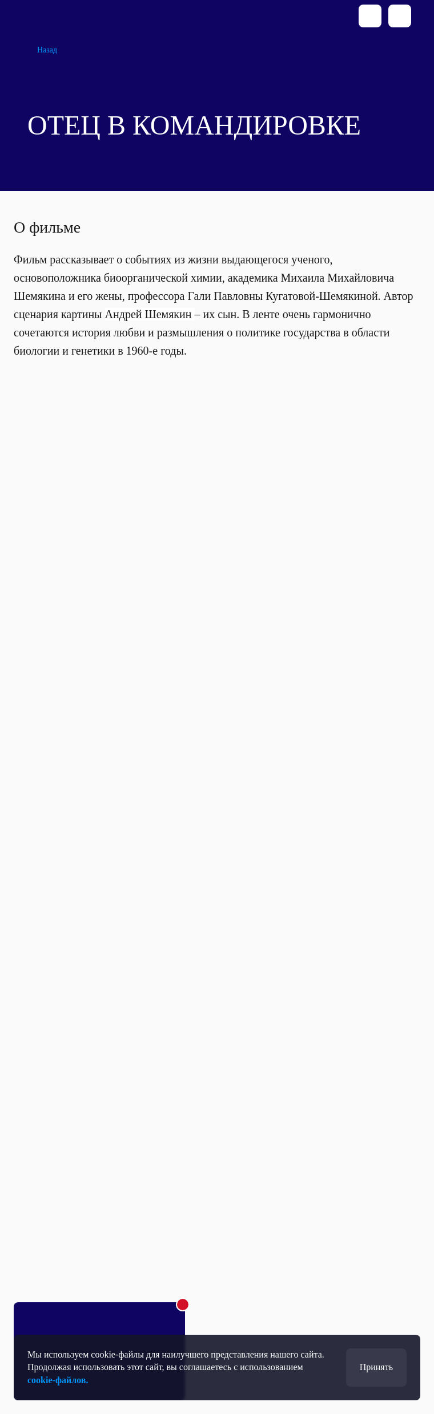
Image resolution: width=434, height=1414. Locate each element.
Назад (47, 50)
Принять (376, 1367)
